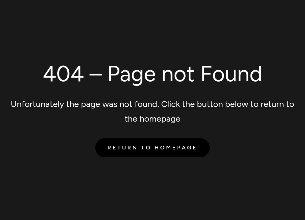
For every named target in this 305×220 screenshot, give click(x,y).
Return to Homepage (152, 147)
